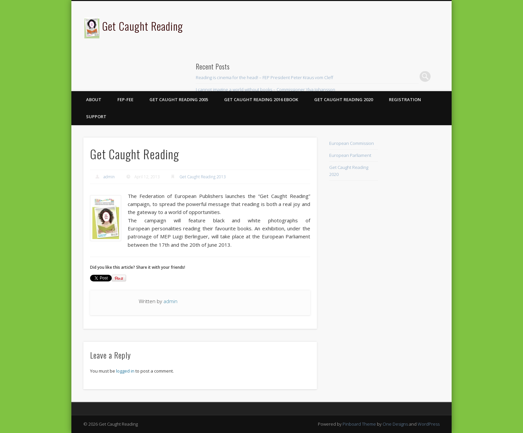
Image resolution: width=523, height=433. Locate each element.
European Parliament (350, 155)
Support (96, 117)
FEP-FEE (125, 99)
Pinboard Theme (359, 424)
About (93, 99)
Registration (405, 99)
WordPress (429, 424)
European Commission (351, 143)
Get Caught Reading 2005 (178, 99)
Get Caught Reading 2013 (202, 177)
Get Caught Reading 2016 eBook (261, 99)
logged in (125, 371)
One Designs (395, 424)
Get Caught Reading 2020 (343, 99)
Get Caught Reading (142, 26)
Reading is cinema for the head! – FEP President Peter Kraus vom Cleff (264, 77)
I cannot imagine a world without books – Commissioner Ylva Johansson (265, 89)
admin (109, 177)
